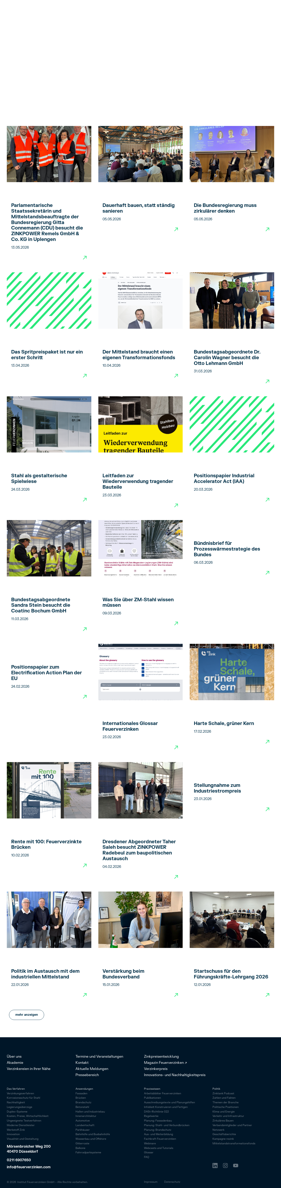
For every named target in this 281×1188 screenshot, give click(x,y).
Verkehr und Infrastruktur (228, 1116)
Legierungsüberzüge (19, 1107)
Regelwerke (151, 1116)
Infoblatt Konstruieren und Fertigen (166, 1107)
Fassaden (81, 1093)
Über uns (14, 1056)
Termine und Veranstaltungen (99, 1056)
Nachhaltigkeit (16, 1102)
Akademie (15, 1063)
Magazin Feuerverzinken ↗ (165, 1063)
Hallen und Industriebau (90, 1111)
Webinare (150, 1143)
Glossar (148, 1152)
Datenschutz (172, 1182)
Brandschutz (83, 1102)
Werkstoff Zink (16, 1130)
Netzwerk (218, 1130)
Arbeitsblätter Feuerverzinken (162, 1093)
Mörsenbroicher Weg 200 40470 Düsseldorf (29, 1149)
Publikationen (152, 1098)
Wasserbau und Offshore (91, 1139)
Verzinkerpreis (156, 1069)
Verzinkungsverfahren (20, 1093)
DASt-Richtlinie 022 (156, 1112)
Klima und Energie (224, 1112)
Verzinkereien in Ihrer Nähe (28, 1069)
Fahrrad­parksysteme (88, 1152)
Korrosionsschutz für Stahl (23, 1098)
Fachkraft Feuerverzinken (160, 1139)
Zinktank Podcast (223, 1093)
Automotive (83, 1120)
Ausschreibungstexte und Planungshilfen (169, 1102)
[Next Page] (26, 1015)
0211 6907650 (19, 1160)
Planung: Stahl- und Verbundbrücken (166, 1125)
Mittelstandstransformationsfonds (234, 1143)
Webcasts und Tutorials (158, 1148)
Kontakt (82, 1063)
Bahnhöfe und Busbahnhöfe (93, 1134)
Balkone (80, 1148)
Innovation (13, 1134)
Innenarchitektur (86, 1116)
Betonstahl (82, 1107)
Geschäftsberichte (224, 1134)
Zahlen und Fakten (224, 1098)
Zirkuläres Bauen (223, 1121)
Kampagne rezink (223, 1139)
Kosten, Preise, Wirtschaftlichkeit (28, 1116)
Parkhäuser (83, 1130)
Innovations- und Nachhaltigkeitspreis (174, 1075)
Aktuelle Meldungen (92, 1069)
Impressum (150, 1182)
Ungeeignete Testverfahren (24, 1121)
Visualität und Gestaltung (22, 1139)
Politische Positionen (226, 1107)
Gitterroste (82, 1143)
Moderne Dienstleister (21, 1125)
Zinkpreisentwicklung (161, 1056)
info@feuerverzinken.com (28, 1167)
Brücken (81, 1098)
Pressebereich (87, 1075)
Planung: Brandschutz (157, 1130)
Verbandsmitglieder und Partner (232, 1125)
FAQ (146, 1157)
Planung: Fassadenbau (158, 1121)
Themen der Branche (226, 1102)
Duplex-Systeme (17, 1112)
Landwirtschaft (85, 1125)
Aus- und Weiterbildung (158, 1134)
